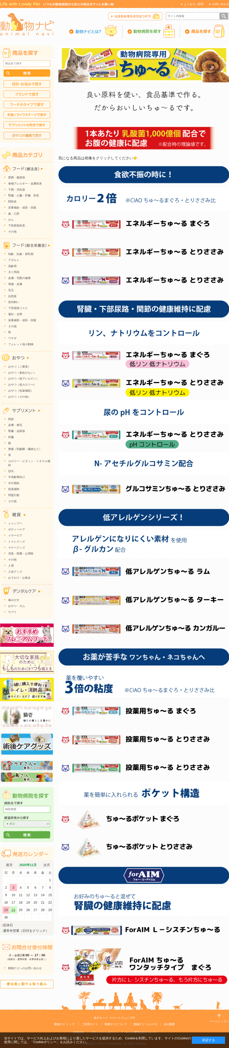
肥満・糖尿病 (16, 177)
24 (13, 910)
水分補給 (13, 483)
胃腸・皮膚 (15, 284)
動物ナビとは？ (96, 31)
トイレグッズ (16, 541)
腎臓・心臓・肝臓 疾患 (23, 195)
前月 (9, 865)
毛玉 (11, 290)
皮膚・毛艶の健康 (19, 278)
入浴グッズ (15, 571)
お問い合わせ (220, 4)
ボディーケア (16, 529)
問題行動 (13, 495)
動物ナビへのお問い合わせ (25, 968)
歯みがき (13, 600)
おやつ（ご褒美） (19, 366)
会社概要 (169, 1024)
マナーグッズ (16, 547)
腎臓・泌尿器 (16, 431)
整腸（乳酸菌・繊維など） (25, 449)
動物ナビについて (116, 1024)
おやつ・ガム (16, 606)
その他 (12, 231)
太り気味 (13, 272)
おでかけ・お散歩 (19, 577)
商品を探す (204, 31)
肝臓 (11, 437)
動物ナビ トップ (64, 1024)
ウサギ (12, 338)
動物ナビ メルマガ (145, 1024)
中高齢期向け (16, 477)
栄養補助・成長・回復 (22, 320)
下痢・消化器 (16, 189)
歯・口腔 (13, 213)
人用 (11, 565)
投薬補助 (13, 489)
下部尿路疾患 (16, 225)
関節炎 (12, 201)
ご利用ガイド (89, 1024)
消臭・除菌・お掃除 (20, 553)
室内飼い (13, 302)
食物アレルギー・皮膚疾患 (25, 183)
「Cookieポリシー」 (45, 1042)
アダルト (13, 260)
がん (11, 219)
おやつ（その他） (19, 396)
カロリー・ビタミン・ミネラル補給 (29, 463)
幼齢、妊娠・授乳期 (20, 254)
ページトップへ (219, 1021)
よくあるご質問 (194, 4)
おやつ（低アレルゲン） (23, 378)
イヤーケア (15, 535)
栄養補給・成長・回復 (22, 207)
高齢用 (12, 266)
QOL (11, 471)
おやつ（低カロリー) (21, 384)
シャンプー (15, 523)
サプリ (12, 612)
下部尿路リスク (18, 308)
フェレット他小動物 (20, 344)
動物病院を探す (151, 31)
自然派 (12, 296)
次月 (46, 865)
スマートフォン (119, 1018)
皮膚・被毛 (15, 425)
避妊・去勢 (15, 314)
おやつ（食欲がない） (22, 372)
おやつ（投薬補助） (20, 390)
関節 (11, 419)
